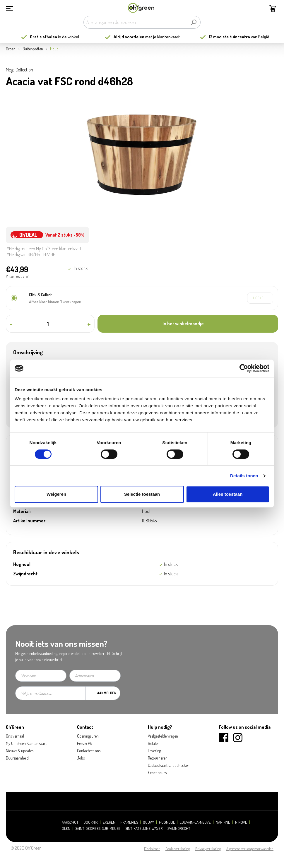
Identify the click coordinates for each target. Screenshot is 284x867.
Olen (66, 828)
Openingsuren (88, 735)
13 (229, 37)
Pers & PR (84, 743)
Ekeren (109, 822)
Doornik (90, 822)
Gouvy (148, 822)
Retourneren (157, 757)
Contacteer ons (88, 750)
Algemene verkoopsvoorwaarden (249, 848)
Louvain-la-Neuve (195, 822)
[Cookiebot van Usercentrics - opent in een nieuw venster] (243, 368)
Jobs (81, 757)
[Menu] (9, 7)
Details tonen (244, 475)
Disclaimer (152, 848)
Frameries (129, 822)
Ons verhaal (15, 735)
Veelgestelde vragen (163, 735)
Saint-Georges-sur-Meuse (97, 828)
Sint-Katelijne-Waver (143, 828)
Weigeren (56, 494)
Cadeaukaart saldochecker (168, 765)
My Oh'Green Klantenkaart (26, 743)
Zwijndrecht (178, 828)
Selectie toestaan (142, 494)
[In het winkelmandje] (187, 324)
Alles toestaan (228, 494)
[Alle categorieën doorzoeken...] (135, 22)
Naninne (223, 822)
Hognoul (167, 822)
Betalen (154, 743)
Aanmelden (107, 693)
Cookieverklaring (177, 848)
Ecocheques (157, 772)
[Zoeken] (194, 22)
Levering (154, 750)
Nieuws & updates (19, 750)
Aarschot (70, 822)
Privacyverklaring (208, 848)
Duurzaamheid (17, 757)
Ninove (241, 822)
